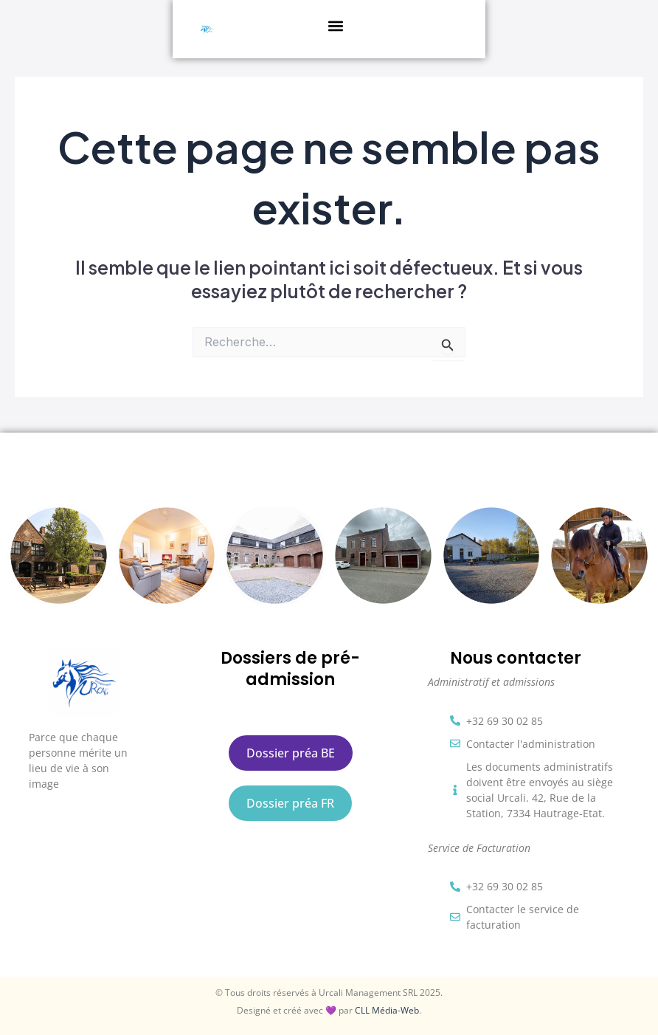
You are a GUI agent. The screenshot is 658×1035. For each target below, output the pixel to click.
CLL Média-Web (387, 1010)
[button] (344, 25)
